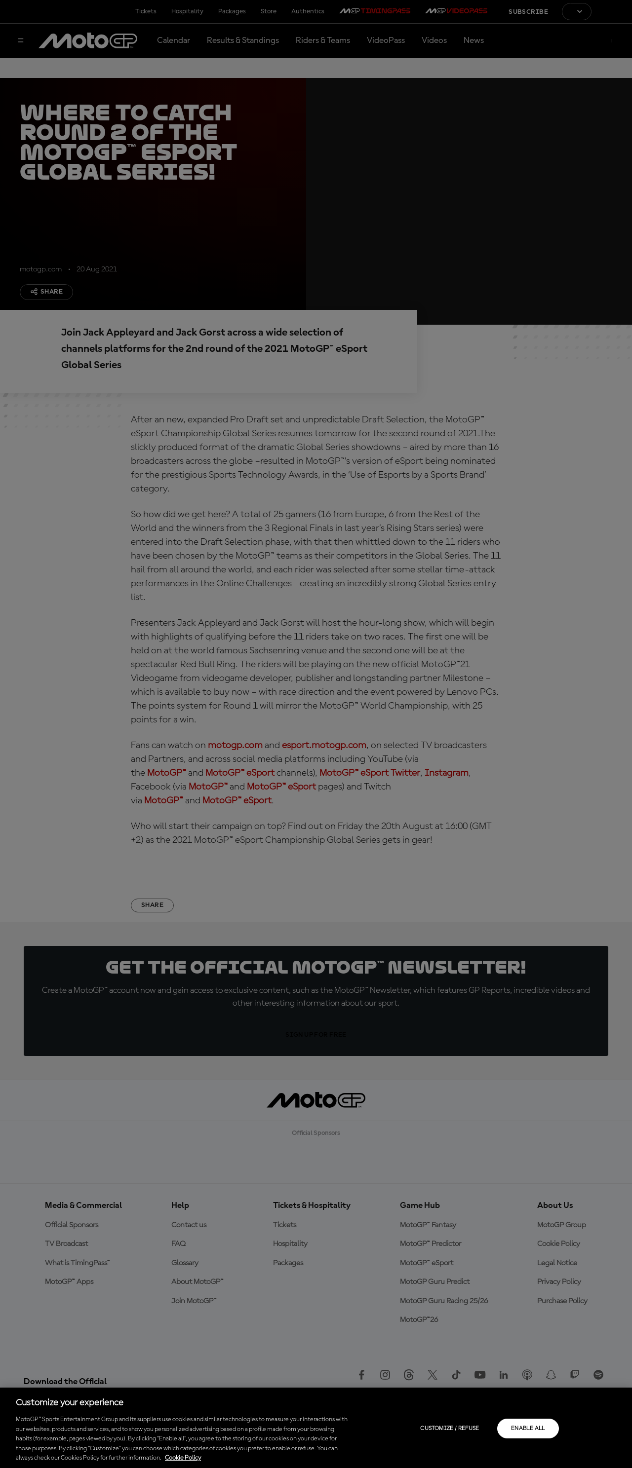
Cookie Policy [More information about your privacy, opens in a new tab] (183, 1458)
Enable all (528, 1428)
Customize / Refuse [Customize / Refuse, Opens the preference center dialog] (449, 1428)
